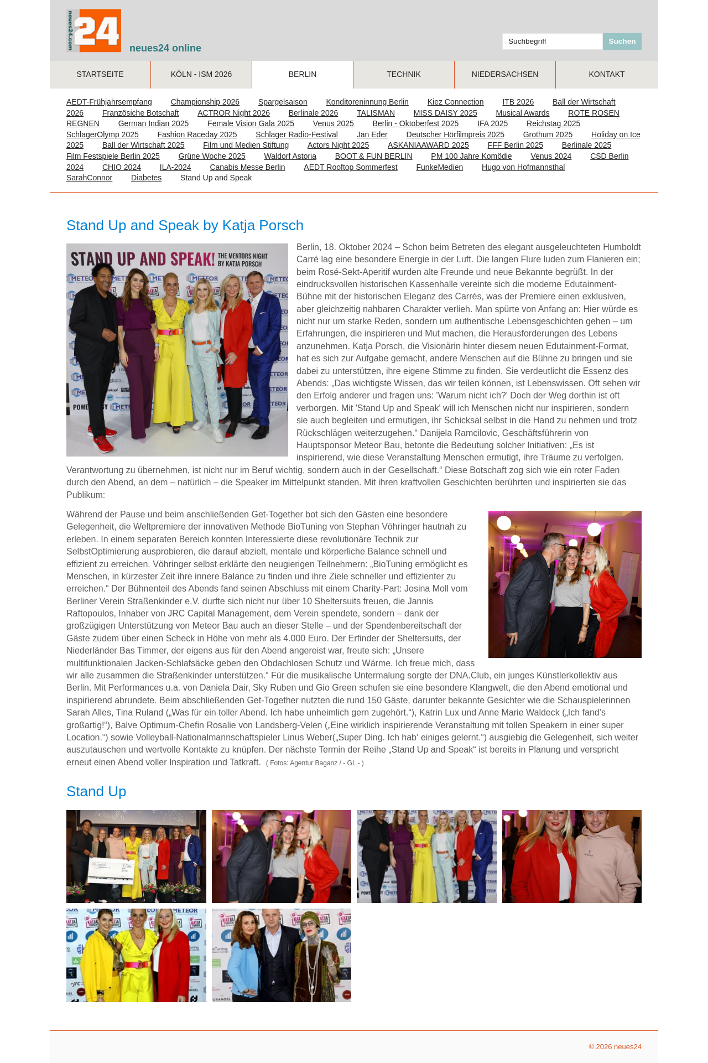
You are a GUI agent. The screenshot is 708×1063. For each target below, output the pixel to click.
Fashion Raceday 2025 (197, 134)
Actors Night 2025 (338, 145)
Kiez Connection (456, 101)
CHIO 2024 (121, 167)
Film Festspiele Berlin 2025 (113, 156)
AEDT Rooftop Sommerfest (350, 167)
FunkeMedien (439, 167)
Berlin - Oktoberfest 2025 (416, 123)
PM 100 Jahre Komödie (471, 156)
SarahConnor (89, 177)
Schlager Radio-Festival (297, 134)
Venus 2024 (550, 156)
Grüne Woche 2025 (212, 156)
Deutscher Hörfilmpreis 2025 (455, 134)
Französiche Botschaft (140, 112)
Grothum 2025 (548, 134)
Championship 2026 (205, 101)
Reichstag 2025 (553, 123)
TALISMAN (376, 112)
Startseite (99, 74)
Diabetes (146, 177)
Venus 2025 (333, 123)
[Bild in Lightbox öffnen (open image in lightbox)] (136, 856)
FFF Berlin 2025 (515, 145)
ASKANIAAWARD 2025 (428, 145)
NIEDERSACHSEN (505, 74)
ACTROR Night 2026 (233, 112)
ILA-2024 (175, 167)
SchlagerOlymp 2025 (102, 134)
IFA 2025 (492, 123)
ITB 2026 (518, 101)
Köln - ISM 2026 (201, 74)
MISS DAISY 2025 (445, 112)
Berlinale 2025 (587, 145)
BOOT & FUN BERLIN (374, 156)
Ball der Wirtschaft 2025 (143, 145)
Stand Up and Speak (216, 177)
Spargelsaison (283, 101)
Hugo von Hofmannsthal (523, 167)
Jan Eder (372, 134)
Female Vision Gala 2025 (250, 123)
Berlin (303, 74)
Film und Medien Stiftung (246, 145)
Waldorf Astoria (290, 156)
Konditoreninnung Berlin (367, 101)
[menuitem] (100, 75)
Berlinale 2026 (314, 112)
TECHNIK (403, 74)
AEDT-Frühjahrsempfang (109, 101)
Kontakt (606, 74)
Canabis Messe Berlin (247, 167)
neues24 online (165, 48)
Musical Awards (523, 112)
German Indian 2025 (153, 123)
